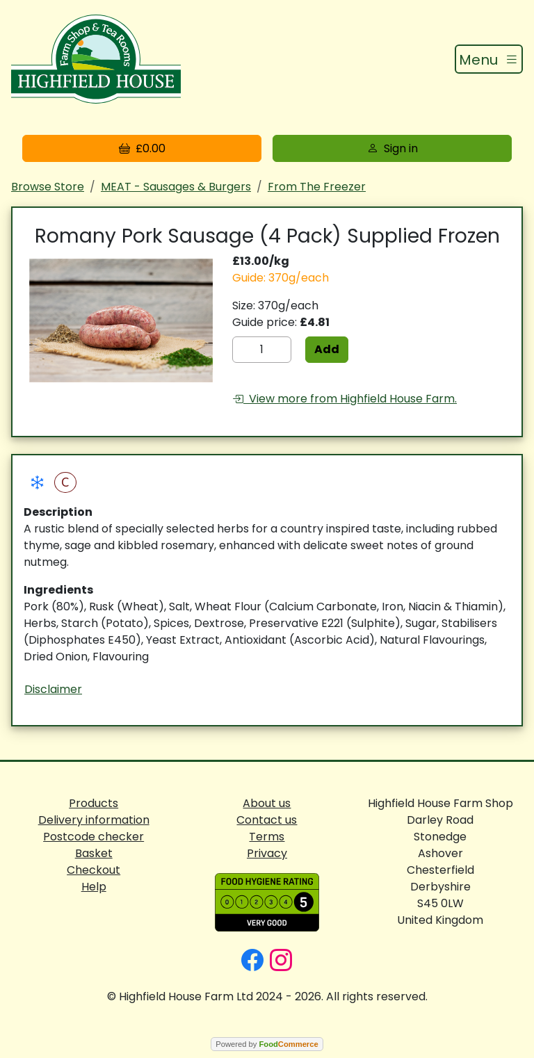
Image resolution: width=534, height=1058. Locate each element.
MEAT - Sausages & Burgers (176, 187)
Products (93, 803)
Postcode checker (93, 837)
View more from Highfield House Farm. (344, 399)
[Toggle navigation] (489, 59)
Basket (94, 853)
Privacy (267, 853)
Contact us (266, 820)
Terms (266, 837)
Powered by (267, 1044)
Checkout (93, 870)
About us (267, 803)
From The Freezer (317, 187)
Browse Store (47, 187)
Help (93, 887)
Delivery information (93, 820)
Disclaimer (53, 689)
